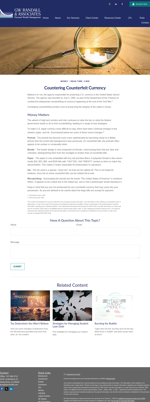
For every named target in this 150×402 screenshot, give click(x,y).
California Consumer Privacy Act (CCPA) (131, 398)
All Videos (42, 399)
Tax (39, 387)
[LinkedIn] (115, 4)
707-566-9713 (12, 376)
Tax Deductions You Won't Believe (30, 323)
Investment (42, 379)
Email (79, 225)
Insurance (42, 384)
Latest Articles (44, 396)
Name (13, 225)
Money (41, 390)
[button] (46, 18)
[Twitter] (109, 4)
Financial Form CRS (73, 374)
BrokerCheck (110, 378)
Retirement (42, 376)
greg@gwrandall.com (9, 384)
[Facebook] (122, 4)
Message (15, 242)
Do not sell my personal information (123, 400)
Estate (41, 382)
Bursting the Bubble (106, 323)
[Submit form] (18, 266)
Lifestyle (41, 393)
